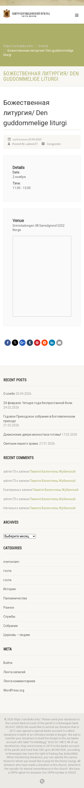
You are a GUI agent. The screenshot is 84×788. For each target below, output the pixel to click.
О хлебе (9, 393)
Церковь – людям (16, 635)
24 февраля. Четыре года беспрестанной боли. (38, 403)
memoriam (11, 562)
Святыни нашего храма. (21, 443)
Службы (9, 616)
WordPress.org (13, 690)
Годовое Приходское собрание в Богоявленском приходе (39, 419)
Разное (8, 607)
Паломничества (15, 598)
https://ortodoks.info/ (18, 46)
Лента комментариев (19, 681)
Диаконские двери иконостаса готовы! (32, 434)
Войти (7, 663)
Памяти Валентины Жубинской (52, 471)
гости (7, 571)
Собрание (10, 626)
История (9, 589)
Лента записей (14, 672)
